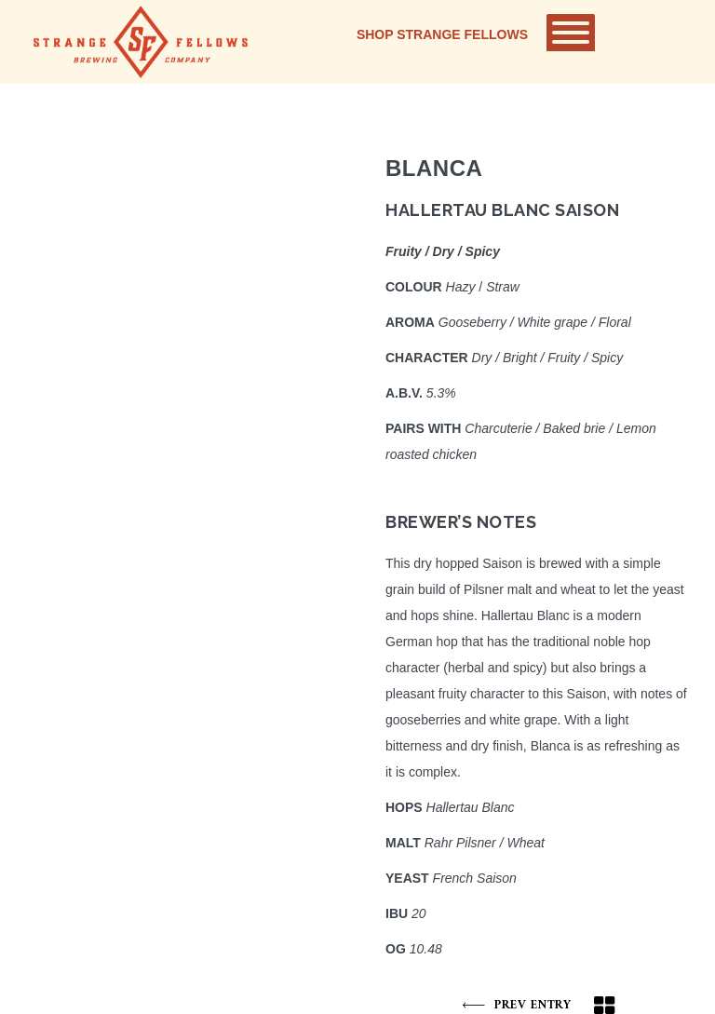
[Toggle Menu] (570, 32)
